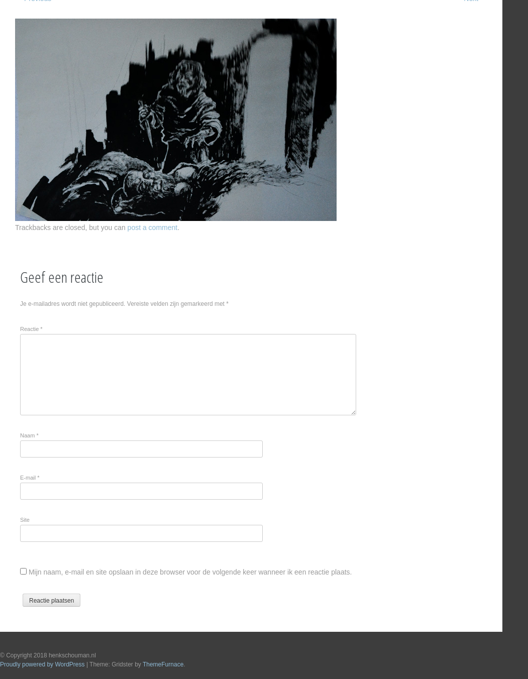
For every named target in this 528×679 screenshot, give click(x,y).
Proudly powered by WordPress (42, 664)
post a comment (153, 227)
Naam (29, 435)
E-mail (30, 478)
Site (25, 520)
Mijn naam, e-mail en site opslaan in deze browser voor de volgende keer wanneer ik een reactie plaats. (190, 572)
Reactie (31, 329)
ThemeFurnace (163, 664)
